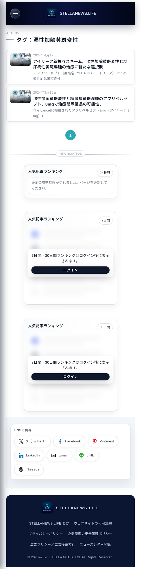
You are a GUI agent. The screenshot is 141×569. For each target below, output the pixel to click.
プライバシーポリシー (46, 534)
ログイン (70, 270)
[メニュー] (15, 13)
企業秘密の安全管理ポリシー (90, 534)
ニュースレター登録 (95, 544)
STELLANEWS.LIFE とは (49, 523)
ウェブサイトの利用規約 (93, 523)
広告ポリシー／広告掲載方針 (52, 544)
